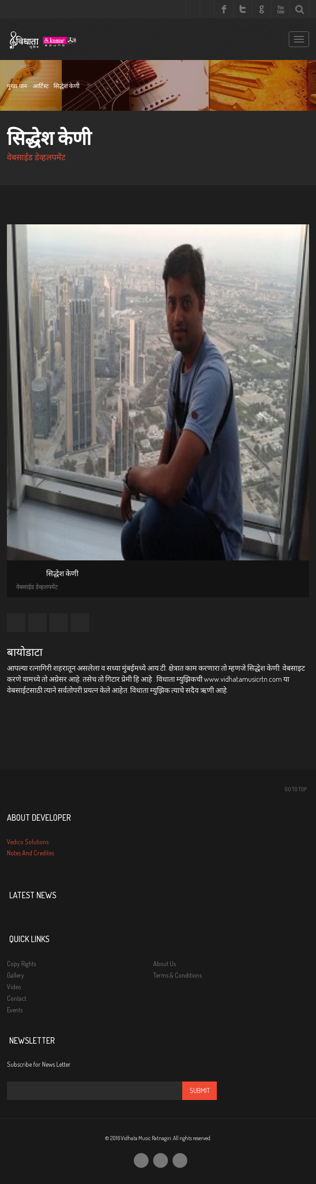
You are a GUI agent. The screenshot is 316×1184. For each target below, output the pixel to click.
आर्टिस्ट (41, 86)
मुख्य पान (17, 86)
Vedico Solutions (27, 842)
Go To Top (296, 789)
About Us (164, 964)
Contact (16, 998)
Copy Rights (21, 964)
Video (14, 987)
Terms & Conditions (177, 975)
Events (15, 1010)
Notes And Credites (30, 853)
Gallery (15, 975)
